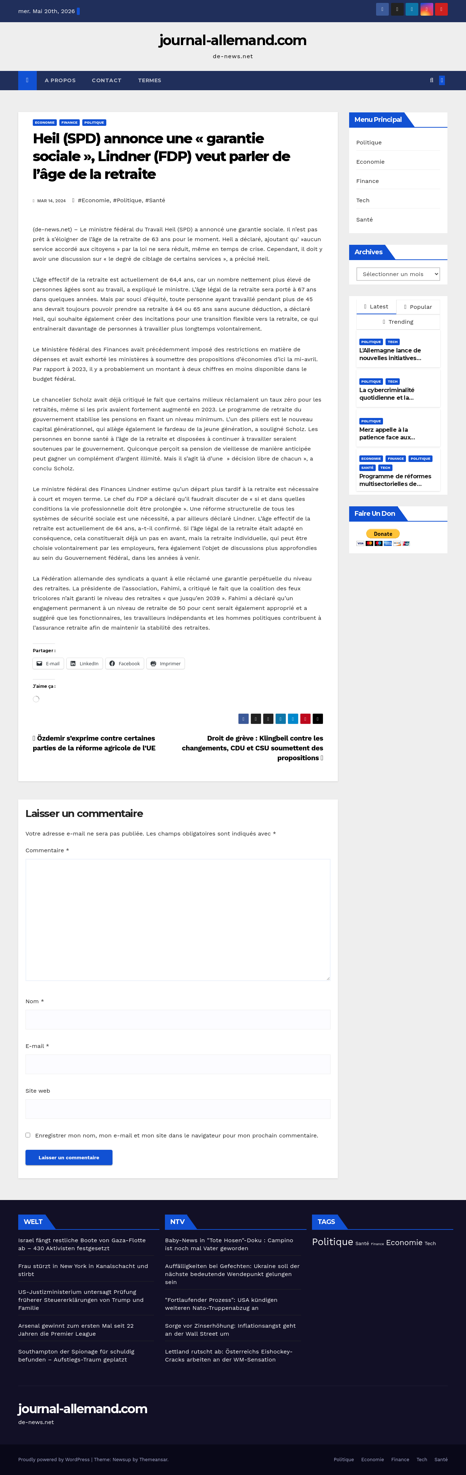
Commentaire (47, 850)
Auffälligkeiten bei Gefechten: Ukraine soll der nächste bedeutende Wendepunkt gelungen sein (232, 1274)
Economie (45, 122)
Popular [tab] (418, 306)
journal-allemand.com (233, 40)
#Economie (94, 200)
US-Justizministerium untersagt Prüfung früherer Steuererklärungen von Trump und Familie (81, 1299)
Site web (37, 1090)
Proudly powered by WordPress (54, 1459)
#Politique (127, 200)
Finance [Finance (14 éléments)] (377, 1244)
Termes (150, 80)
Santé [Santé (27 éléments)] (362, 1243)
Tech (363, 200)
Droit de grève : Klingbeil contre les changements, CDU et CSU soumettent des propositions (252, 748)
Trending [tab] (398, 321)
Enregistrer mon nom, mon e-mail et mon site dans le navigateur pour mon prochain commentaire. (176, 1135)
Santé (364, 219)
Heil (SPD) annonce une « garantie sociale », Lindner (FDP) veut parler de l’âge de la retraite (161, 156)
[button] (431, 80)
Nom (34, 1001)
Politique (94, 122)
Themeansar (153, 1459)
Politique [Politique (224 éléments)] (333, 1241)
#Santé (155, 200)
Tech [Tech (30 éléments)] (430, 1243)
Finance (70, 122)
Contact (107, 80)
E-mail (37, 1046)
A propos (60, 80)
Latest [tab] (376, 306)
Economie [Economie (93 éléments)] (404, 1242)
